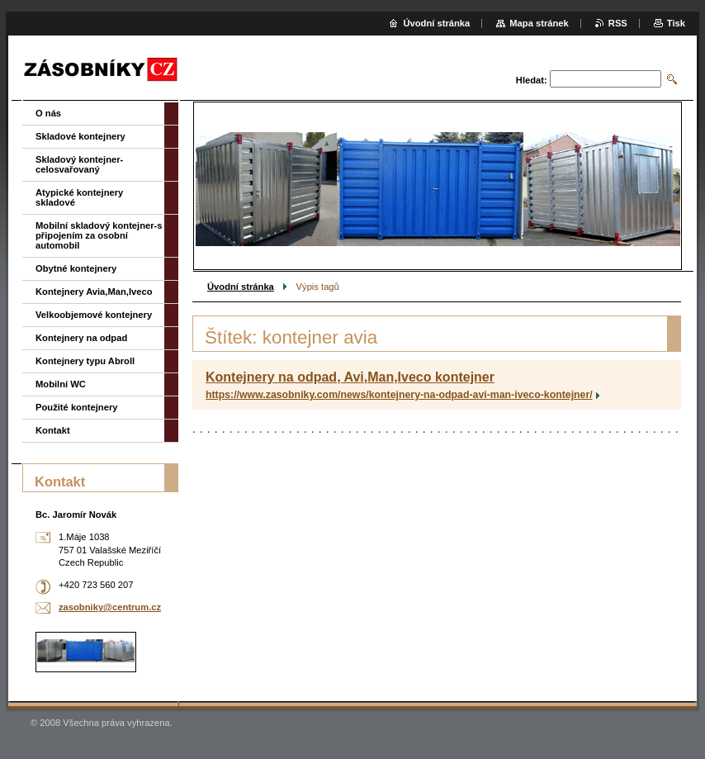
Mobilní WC (60, 384)
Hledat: (531, 80)
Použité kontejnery (76, 407)
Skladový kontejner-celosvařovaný (79, 164)
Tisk (676, 23)
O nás (48, 113)
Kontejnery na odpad (81, 338)
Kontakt (52, 430)
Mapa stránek (539, 23)
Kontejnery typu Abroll (85, 361)
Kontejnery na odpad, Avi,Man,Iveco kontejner (350, 377)
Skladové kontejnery (80, 136)
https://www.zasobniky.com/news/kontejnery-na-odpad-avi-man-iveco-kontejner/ (399, 395)
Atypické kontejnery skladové (79, 197)
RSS (617, 23)
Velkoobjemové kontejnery (93, 315)
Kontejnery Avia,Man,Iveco (94, 291)
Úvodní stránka (240, 287)
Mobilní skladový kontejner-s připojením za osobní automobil (99, 235)
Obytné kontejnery (75, 268)
